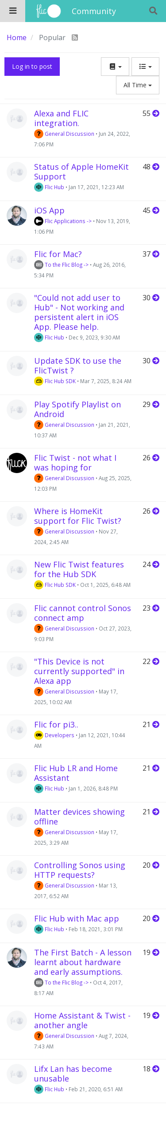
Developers (54, 735)
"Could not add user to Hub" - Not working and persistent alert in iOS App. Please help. (79, 312)
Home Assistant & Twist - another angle (82, 1020)
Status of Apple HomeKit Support (81, 171)
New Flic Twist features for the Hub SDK (79, 569)
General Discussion (64, 133)
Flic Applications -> (63, 220)
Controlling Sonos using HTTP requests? (79, 870)
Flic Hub (49, 186)
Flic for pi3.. (56, 724)
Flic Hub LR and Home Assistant (76, 773)
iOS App (49, 210)
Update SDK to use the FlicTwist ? (77, 365)
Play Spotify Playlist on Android (77, 409)
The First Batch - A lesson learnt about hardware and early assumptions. (82, 962)
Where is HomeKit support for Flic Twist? (77, 516)
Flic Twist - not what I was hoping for (75, 462)
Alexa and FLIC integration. (61, 118)
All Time (138, 85)
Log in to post (32, 66)
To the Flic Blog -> (61, 264)
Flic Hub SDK (55, 380)
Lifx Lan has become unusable (73, 1073)
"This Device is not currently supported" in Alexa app (79, 671)
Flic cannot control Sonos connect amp (82, 613)
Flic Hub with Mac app (76, 918)
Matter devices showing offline (79, 816)
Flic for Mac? (58, 254)
